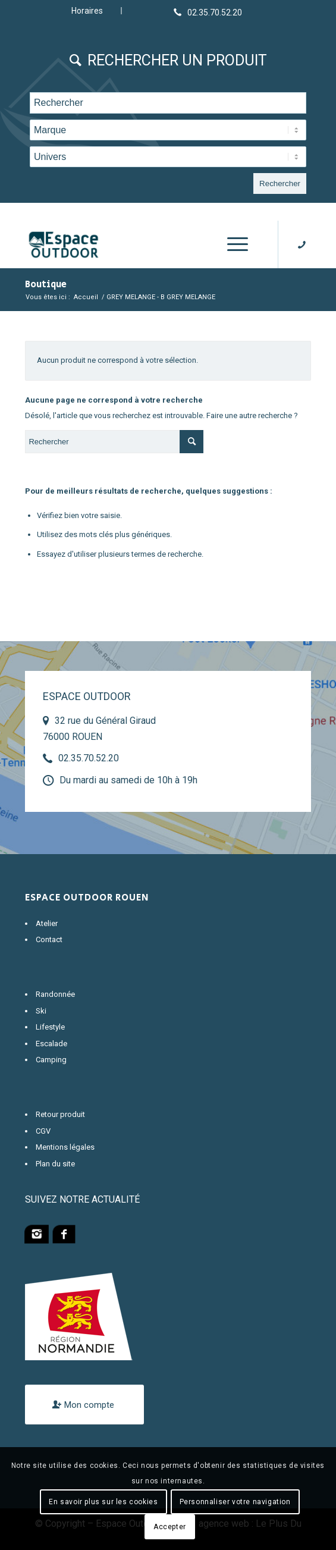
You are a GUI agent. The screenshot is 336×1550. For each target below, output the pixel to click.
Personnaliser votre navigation (235, 1502)
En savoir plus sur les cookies (103, 1502)
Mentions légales (65, 1147)
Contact (49, 939)
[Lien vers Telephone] (208, 12)
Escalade (51, 1043)
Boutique (46, 284)
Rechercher (279, 183)
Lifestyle (50, 1026)
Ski (41, 1010)
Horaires (87, 10)
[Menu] (231, 244)
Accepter (169, 1527)
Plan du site (55, 1163)
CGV (43, 1131)
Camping (51, 1059)
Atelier (47, 923)
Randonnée (55, 994)
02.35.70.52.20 (88, 758)
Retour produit (60, 1114)
